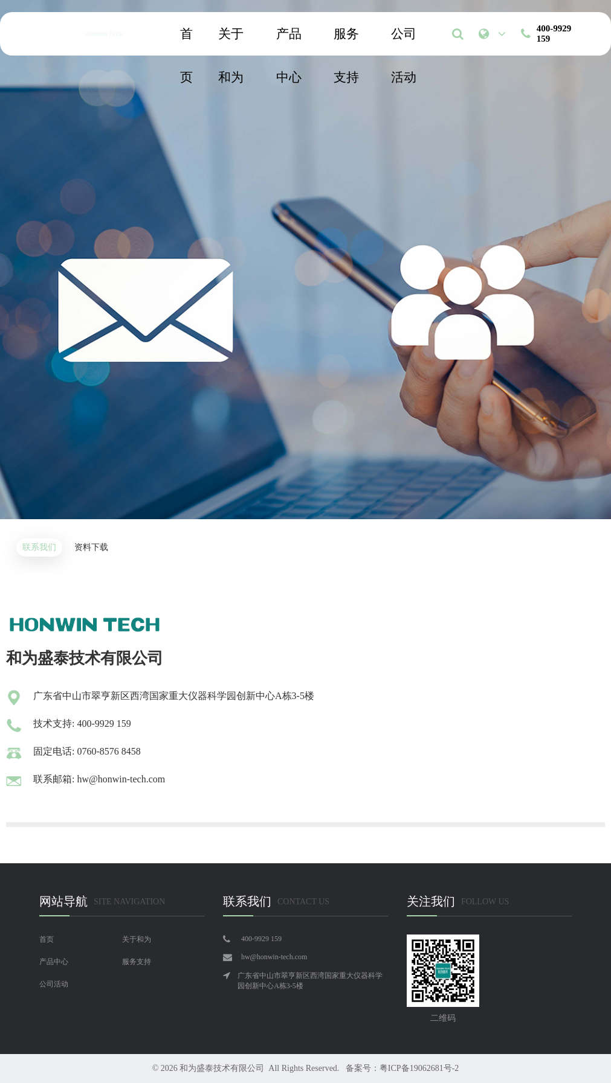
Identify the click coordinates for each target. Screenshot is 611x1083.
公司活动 (403, 41)
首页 (186, 41)
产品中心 (289, 41)
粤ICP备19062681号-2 (419, 1068)
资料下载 (91, 547)
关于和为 (231, 41)
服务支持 (346, 41)
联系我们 (39, 547)
